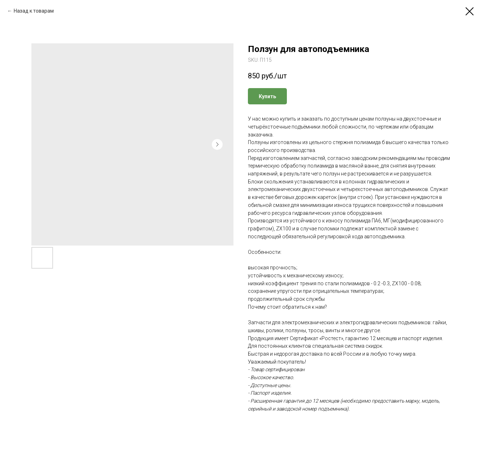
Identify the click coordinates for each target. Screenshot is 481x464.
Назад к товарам (34, 11)
